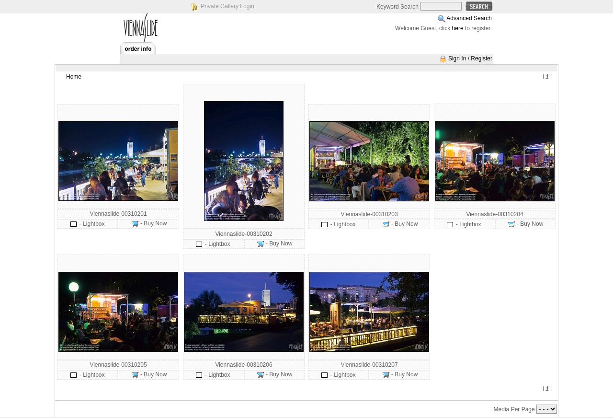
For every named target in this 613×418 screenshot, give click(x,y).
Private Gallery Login (227, 6)
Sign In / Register (470, 58)
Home (73, 76)
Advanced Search (469, 18)
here (458, 28)
